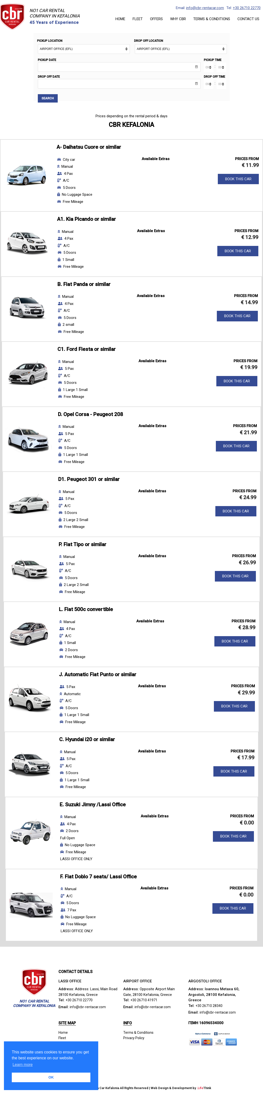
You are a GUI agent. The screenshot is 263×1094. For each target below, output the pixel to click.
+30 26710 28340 (209, 1006)
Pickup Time (212, 60)
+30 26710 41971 (144, 1001)
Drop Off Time (214, 76)
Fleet (62, 1038)
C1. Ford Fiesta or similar (86, 350)
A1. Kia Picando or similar (86, 220)
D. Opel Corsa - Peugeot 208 (90, 415)
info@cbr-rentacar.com (205, 8)
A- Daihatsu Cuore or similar (88, 148)
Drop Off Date (49, 76)
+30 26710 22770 (247, 8)
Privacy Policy (134, 1038)
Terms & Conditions (139, 1033)
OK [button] (51, 1077)
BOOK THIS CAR (238, 179)
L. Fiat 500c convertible (86, 610)
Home (63, 1033)
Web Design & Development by (181, 1088)
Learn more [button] (23, 1065)
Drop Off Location (148, 41)
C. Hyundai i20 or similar (87, 740)
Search (48, 99)
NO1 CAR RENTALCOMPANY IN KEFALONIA (54, 13)
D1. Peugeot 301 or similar (89, 480)
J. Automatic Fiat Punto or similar (97, 675)
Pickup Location (49, 41)
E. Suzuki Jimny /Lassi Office (92, 805)
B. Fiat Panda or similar (84, 285)
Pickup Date (47, 60)
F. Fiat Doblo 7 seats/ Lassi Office (98, 877)
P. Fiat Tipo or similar (82, 545)
